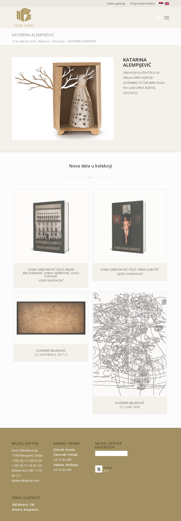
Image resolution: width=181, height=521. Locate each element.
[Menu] (166, 17)
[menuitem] (116, 3)
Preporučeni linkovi (142, 3)
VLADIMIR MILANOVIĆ (51, 350)
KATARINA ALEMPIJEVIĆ (33, 34)
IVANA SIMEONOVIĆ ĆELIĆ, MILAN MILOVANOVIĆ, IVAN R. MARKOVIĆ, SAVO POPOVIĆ (51, 272)
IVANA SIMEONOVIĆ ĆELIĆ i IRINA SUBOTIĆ (130, 269)
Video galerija (116, 3)
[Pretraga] (156, 17)
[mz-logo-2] (35, 17)
